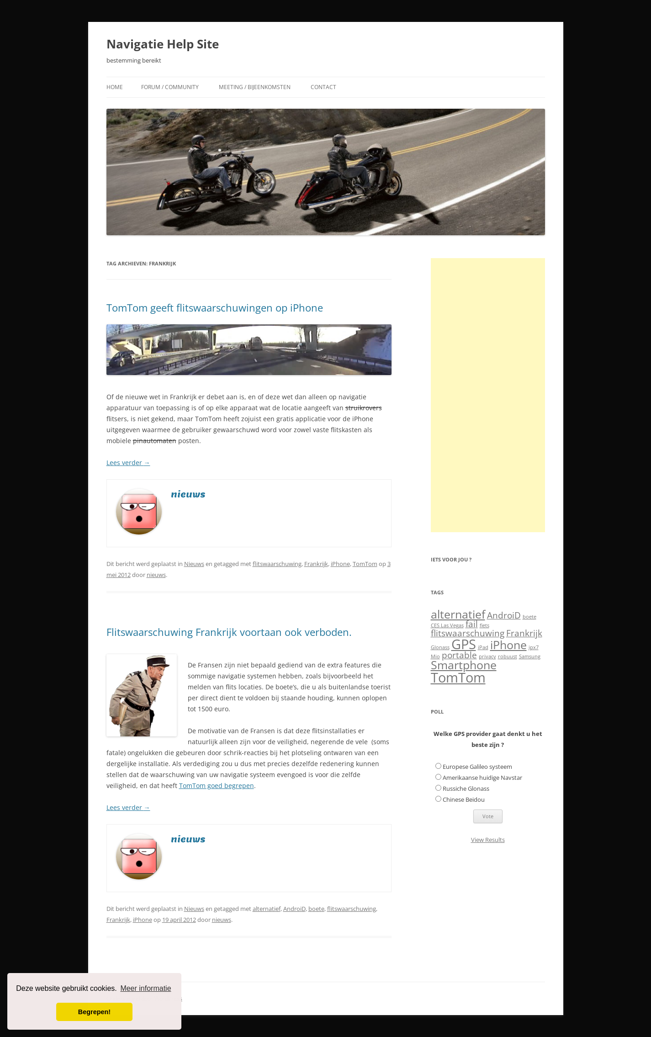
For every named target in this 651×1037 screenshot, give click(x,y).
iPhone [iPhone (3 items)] (508, 644)
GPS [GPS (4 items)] (463, 644)
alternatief (267, 909)
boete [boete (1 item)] (529, 617)
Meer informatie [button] (145, 988)
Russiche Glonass (466, 788)
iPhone (340, 564)
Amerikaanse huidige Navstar (482, 777)
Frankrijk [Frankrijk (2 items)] (524, 633)
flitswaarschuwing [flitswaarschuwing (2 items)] (467, 633)
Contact (323, 87)
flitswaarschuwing (277, 564)
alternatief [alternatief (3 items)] (458, 614)
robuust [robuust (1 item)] (507, 656)
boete (316, 909)
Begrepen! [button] (94, 1012)
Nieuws (194, 564)
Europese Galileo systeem (477, 766)
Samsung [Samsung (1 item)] (529, 656)
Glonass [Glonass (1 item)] (440, 647)
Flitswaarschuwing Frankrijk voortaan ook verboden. (229, 632)
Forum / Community (170, 87)
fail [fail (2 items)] (472, 624)
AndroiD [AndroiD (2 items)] (504, 615)
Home (114, 87)
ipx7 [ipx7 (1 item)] (534, 647)
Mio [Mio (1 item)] (435, 656)
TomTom (365, 564)
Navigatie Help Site (162, 44)
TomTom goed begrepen (216, 785)
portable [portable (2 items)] (459, 655)
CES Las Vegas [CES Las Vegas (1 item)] (447, 625)
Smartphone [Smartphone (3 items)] (464, 664)
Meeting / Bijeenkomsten (255, 87)
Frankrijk (316, 564)
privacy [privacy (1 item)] (487, 656)
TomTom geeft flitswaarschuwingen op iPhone (214, 307)
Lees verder (128, 462)
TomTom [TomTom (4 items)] (458, 677)
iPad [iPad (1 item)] (483, 647)
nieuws (156, 575)
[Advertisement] (488, 395)
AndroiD (294, 909)
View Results (488, 840)
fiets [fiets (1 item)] (484, 625)
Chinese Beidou (464, 799)
